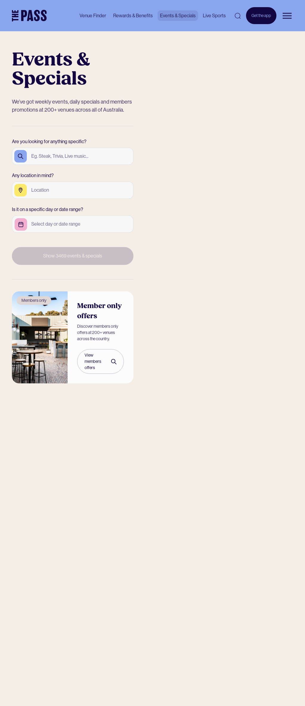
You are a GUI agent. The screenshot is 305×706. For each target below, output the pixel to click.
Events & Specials (178, 15)
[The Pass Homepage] (29, 16)
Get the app (261, 18)
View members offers (100, 361)
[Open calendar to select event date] (56, 224)
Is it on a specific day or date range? (47, 209)
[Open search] (237, 15)
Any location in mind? (33, 175)
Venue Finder (93, 15)
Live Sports (214, 15)
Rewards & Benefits (133, 15)
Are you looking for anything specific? (49, 141)
